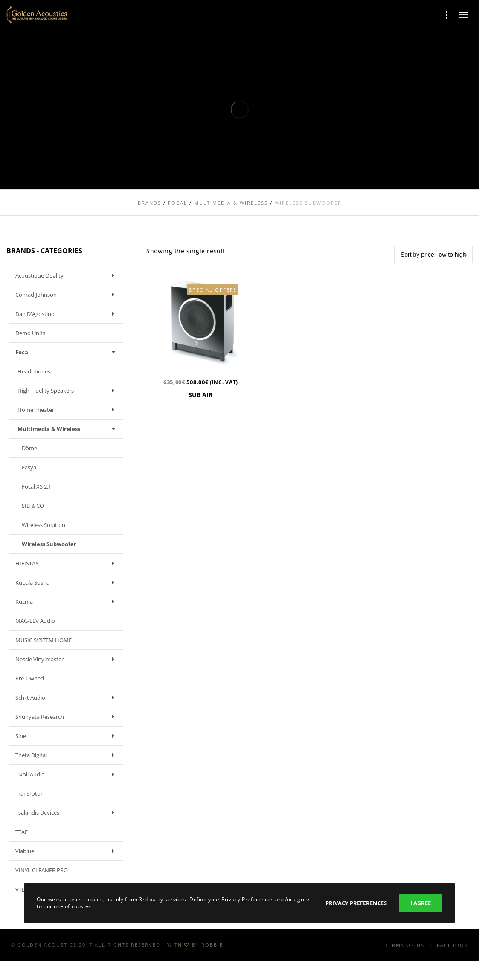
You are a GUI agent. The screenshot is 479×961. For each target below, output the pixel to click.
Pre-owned (29, 678)
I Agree (420, 903)
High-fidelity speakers (68, 390)
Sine (67, 736)
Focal (67, 352)
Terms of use (406, 945)
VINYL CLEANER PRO (41, 870)
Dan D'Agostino (67, 314)
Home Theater (68, 410)
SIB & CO (33, 505)
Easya (29, 467)
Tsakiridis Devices (67, 813)
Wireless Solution (43, 525)
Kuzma (67, 601)
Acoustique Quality (67, 275)
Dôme (29, 448)
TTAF (21, 832)
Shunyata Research (67, 717)
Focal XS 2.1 (36, 486)
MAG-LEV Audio (35, 621)
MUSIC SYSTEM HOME (43, 640)
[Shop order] (433, 254)
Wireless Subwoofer (49, 544)
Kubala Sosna (67, 582)
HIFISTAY (67, 563)
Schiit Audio (67, 697)
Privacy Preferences (356, 903)
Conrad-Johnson (67, 294)
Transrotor (29, 793)
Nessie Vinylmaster (67, 659)
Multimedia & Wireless (68, 429)
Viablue (67, 851)
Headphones (33, 371)
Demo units (30, 333)
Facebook (452, 945)
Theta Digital (67, 755)
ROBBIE (212, 944)
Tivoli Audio (67, 774)
